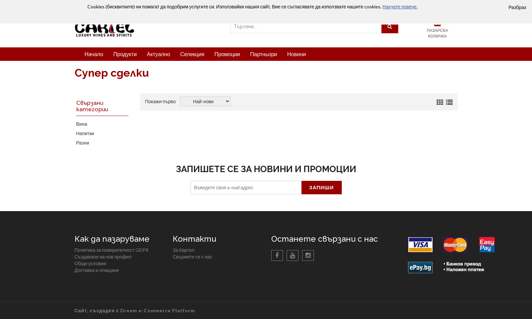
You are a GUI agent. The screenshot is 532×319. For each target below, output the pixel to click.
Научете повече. (399, 6)
